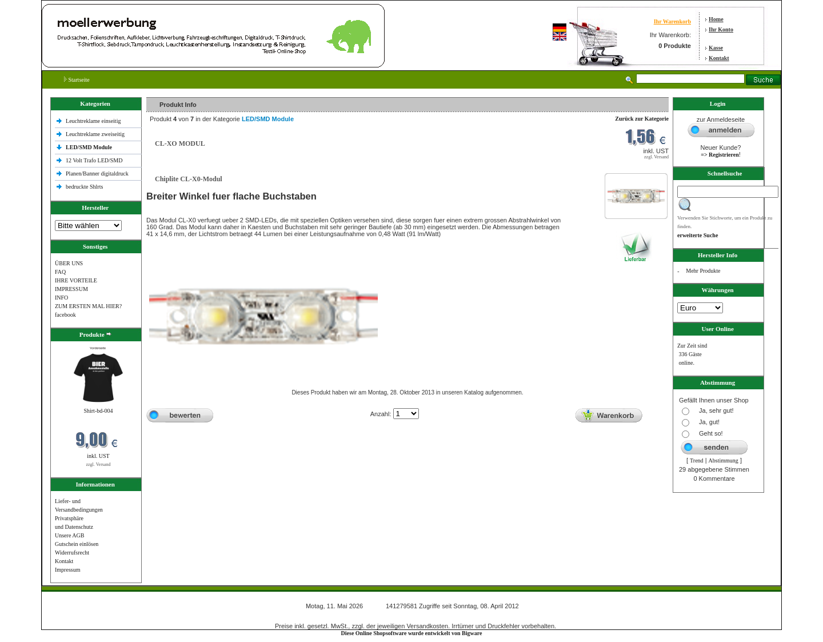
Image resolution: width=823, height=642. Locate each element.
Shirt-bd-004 (98, 411)
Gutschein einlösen (76, 544)
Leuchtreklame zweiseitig (96, 134)
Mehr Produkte (703, 271)
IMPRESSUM (71, 289)
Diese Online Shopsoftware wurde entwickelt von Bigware (411, 633)
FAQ (60, 272)
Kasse (716, 48)
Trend (697, 460)
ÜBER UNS (69, 263)
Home (716, 19)
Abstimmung (723, 460)
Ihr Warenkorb (672, 21)
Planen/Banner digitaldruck (97, 173)
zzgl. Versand (98, 464)
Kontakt (719, 58)
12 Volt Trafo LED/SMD (94, 160)
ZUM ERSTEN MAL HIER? (88, 306)
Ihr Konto (721, 29)
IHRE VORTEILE (76, 280)
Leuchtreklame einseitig (94, 121)
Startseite (77, 80)
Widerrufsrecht (72, 552)
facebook (65, 315)
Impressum (67, 570)
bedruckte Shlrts (84, 187)
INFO (61, 297)
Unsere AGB (69, 535)
